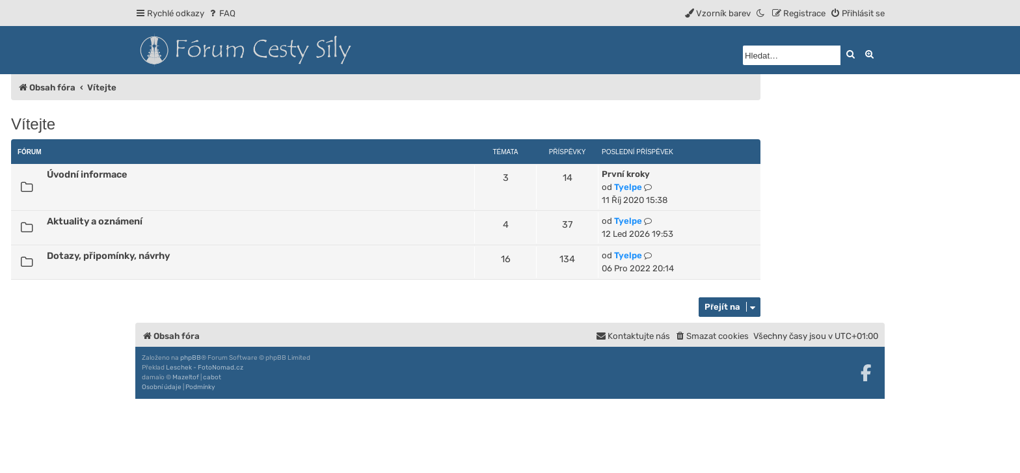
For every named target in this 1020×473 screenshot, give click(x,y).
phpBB (190, 358)
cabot (212, 377)
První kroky (626, 174)
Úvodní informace (87, 174)
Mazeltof (185, 377)
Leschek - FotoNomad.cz (204, 368)
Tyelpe (628, 187)
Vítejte (33, 124)
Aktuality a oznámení (94, 221)
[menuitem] (221, 13)
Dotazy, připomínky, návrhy (108, 256)
